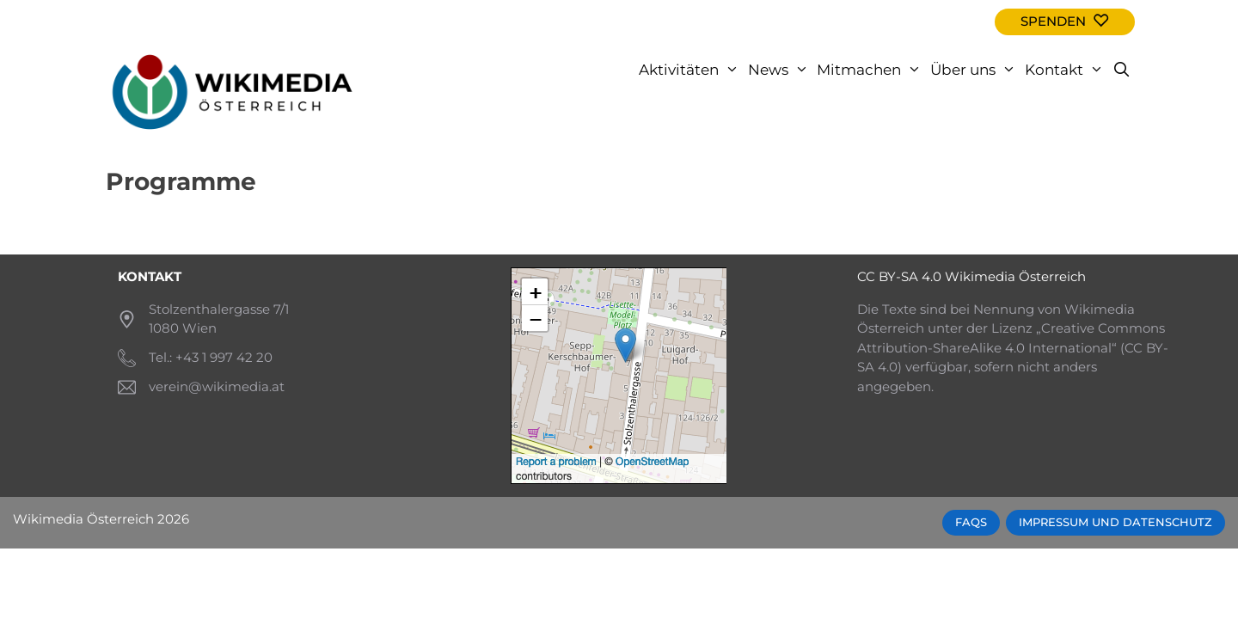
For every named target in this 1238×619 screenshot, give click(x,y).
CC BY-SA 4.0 (899, 276)
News (780, 69)
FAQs (971, 522)
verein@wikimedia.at (217, 386)
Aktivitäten (691, 69)
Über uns (975, 69)
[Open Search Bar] (1121, 69)
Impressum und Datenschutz (1115, 522)
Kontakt (1066, 69)
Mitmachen (871, 69)
